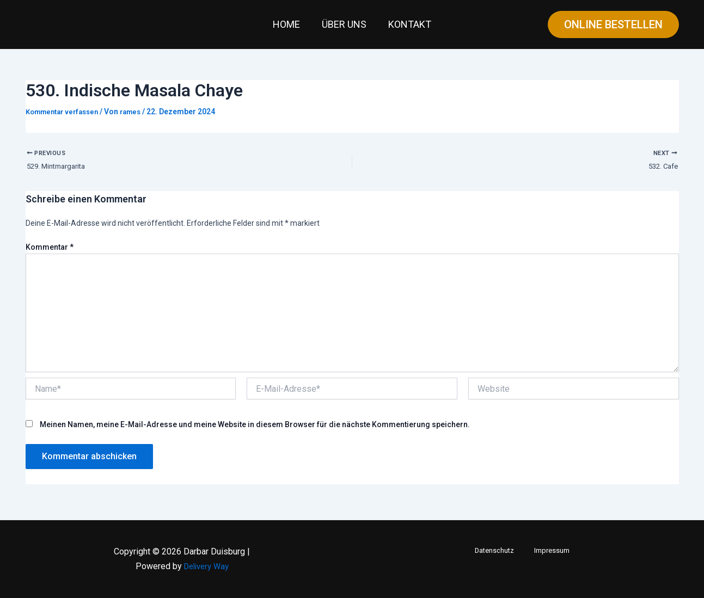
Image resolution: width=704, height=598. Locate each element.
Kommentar (50, 252)
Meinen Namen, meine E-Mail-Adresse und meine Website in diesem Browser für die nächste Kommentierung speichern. (255, 428)
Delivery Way (206, 566)
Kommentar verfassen (66, 111)
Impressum (548, 550)
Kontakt (407, 24)
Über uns (344, 24)
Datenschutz (499, 550)
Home (288, 24)
